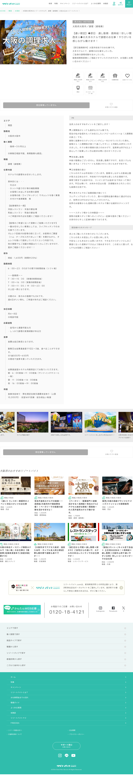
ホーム (9, 678)
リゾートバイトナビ (15, 722)
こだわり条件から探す (16, 666)
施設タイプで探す (14, 641)
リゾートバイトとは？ (80, 4)
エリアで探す (12, 629)
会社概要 (72, 736)
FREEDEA (11, 728)
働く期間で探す (13, 635)
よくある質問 (96, 4)
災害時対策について (15, 740)
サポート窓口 (66, 751)
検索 (50, 4)
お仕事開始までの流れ (16, 700)
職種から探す (12, 647)
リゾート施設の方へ (15, 736)
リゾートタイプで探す (16, 654)
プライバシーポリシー (77, 740)
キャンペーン (65, 4)
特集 (56, 4)
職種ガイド (11, 706)
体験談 (105, 4)
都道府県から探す (14, 660)
